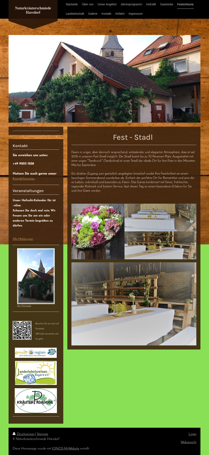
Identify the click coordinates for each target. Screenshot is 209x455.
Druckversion (24, 434)
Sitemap (42, 434)
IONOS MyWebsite (65, 448)
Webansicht (188, 442)
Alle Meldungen (23, 239)
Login (192, 434)
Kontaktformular (23, 178)
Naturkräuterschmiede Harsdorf (33, 10)
